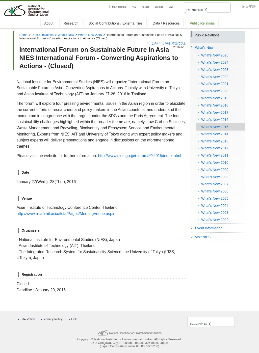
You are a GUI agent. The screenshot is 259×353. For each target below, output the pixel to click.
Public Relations (202, 23)
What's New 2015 (90, 35)
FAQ (134, 6)
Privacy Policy (53, 319)
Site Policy (28, 319)
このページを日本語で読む (169, 43)
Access (145, 6)
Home (23, 35)
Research (70, 23)
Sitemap (159, 6)
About (48, 23)
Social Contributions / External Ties (116, 23)
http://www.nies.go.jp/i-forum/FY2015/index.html (139, 156)
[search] (196, 10)
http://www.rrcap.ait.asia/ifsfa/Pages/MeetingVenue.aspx (65, 214)
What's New (66, 35)
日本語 (250, 6)
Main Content (119, 6)
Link (171, 6)
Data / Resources (166, 23)
